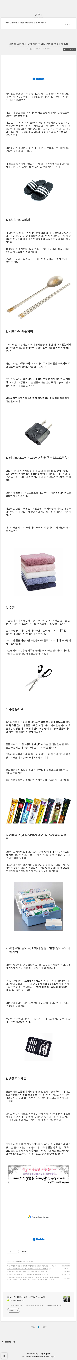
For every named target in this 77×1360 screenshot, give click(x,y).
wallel (49, 1354)
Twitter (33, 1357)
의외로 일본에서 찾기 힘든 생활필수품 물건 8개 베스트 (25, 23)
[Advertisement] (38, 1217)
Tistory (36, 1354)
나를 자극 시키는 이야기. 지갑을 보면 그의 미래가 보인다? (27, 1269)
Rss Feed (25, 1357)
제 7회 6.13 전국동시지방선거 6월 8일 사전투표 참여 (25, 1272)
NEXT (43, 1326)
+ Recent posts (8, 1342)
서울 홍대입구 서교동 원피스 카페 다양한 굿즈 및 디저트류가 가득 (30, 1266)
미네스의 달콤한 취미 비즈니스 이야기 (26, 1297)
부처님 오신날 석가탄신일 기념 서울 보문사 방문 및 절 (26, 1274)
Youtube (46, 1357)
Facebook (39, 1357)
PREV (32, 1326)
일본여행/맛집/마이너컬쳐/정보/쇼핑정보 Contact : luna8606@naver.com (34, 1305)
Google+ (52, 1357)
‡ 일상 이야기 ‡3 (13, 1261)
